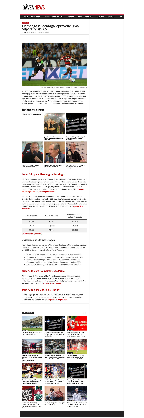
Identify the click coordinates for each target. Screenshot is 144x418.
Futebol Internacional (55, 17)
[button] (121, 17)
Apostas (111, 17)
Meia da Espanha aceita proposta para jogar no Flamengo (53, 166)
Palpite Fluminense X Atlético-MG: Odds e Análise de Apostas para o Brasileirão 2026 (55, 357)
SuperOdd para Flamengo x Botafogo (43, 174)
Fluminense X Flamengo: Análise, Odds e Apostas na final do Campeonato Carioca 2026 (31, 405)
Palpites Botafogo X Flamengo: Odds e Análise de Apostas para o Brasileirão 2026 (32, 381)
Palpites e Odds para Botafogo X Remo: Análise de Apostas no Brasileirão (75, 138)
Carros (71, 17)
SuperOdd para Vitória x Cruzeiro (41, 289)
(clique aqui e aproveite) (32, 234)
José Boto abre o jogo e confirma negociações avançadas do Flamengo (75, 167)
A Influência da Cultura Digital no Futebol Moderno (32, 333)
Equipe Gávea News (30, 32)
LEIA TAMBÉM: (28, 312)
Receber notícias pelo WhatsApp (32, 114)
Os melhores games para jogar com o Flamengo (55, 403)
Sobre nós (100, 17)
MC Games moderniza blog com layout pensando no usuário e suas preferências (76, 334)
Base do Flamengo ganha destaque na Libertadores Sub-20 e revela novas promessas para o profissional (32, 357)
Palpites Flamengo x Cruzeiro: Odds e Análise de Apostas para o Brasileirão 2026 (54, 381)
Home (26, 17)
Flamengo (25, 22)
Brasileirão (36, 17)
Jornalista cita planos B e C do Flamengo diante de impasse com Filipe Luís (53, 138)
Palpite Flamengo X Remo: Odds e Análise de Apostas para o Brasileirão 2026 (75, 357)
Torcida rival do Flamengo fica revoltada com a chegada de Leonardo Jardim (77, 404)
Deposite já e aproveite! (51, 283)
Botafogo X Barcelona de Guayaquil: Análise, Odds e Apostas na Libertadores (75, 381)
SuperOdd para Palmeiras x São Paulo (43, 271)
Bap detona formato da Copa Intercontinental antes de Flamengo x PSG (31, 167)
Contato (89, 17)
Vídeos (79, 17)
